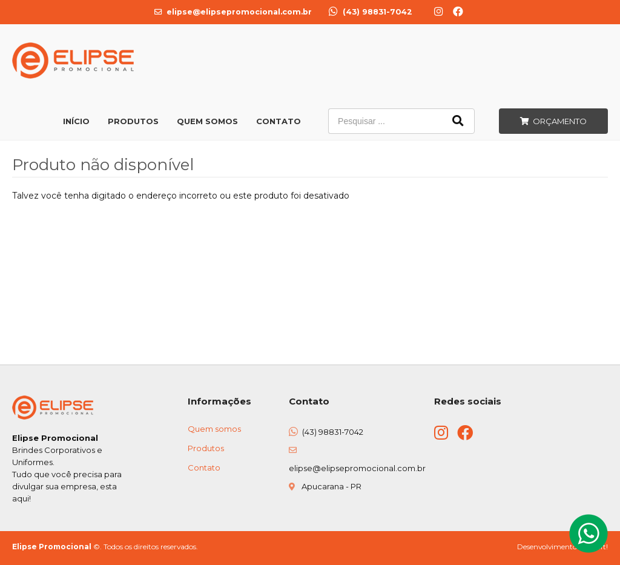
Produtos (133, 121)
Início (76, 121)
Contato (278, 121)
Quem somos (214, 429)
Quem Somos (207, 121)
